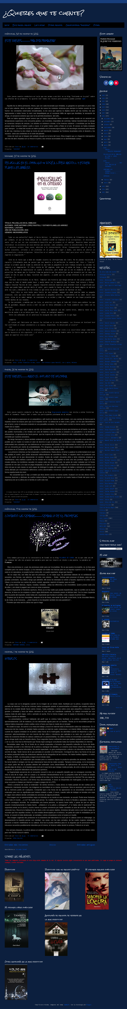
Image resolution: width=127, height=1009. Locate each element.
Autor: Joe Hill (105, 383)
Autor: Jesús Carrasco (107, 380)
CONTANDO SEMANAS (19, 645)
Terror (102, 531)
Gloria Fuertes (115, 696)
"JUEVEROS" (16, 149)
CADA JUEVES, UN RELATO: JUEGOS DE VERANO (115, 595)
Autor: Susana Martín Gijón (109, 497)
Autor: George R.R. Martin (109, 358)
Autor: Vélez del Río (107, 502)
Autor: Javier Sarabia (107, 375)
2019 (104, 107)
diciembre (107, 118)
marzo (106, 145)
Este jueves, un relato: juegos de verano (115, 609)
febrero (107, 179)
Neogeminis (105, 591)
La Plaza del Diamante (109, 694)
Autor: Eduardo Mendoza (108, 341)
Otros (96, 25)
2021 (104, 101)
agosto (106, 130)
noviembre (107, 121)
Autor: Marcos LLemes (107, 447)
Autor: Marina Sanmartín (108, 282)
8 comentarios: (33, 360)
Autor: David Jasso (106, 325)
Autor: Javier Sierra (107, 377)
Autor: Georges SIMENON (108, 361)
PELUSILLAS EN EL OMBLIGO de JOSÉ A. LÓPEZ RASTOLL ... (112, 156)
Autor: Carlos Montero (107, 305)
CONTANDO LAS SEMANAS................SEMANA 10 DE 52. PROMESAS (41, 516)
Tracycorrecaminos (108, 577)
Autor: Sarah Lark (106, 486)
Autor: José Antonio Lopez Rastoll (48, 362)
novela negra (104, 534)
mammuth (66, 1005)
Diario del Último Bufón (110, 647)
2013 (104, 192)
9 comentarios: (33, 642)
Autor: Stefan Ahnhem (107, 491)
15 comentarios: (33, 836)
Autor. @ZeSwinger (106, 280)
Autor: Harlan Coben (107, 364)
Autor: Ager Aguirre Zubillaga (110, 285)
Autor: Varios (104, 499)
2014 (104, 189)
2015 (104, 186)
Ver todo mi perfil (113, 731)
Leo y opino (39, 25)
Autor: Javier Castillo (108, 372)
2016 (104, 116)
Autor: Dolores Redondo (108, 331)
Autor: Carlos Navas (107, 308)
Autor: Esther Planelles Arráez (24, 362)
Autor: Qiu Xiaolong (107, 468)
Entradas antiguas (86, 845)
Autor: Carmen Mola (106, 313)
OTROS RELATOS (17, 838)
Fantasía (103, 513)
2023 (104, 95)
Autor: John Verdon (106, 385)
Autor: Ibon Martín (106, 369)
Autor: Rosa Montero (107, 483)
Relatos (74, 362)
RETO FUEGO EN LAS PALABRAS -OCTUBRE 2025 (115, 637)
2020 (104, 104)
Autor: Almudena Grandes (108, 292)
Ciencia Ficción (105, 505)
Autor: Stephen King (107, 494)
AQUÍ (83, 99)
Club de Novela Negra (107, 507)
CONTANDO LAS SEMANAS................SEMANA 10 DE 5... (112, 171)
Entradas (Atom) (21, 849)
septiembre (108, 127)
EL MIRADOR (105, 619)
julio (106, 133)
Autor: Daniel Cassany (107, 323)
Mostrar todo (119, 707)
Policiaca (103, 523)
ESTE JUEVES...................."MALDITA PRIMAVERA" (30, 40)
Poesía (102, 521)
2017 (104, 113)
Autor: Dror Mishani (107, 336)
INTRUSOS (11, 658)
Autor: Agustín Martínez (108, 290)
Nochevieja (105, 649)
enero (106, 182)
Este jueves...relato (22, 25)
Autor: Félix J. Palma (107, 356)
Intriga (102, 515)
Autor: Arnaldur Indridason (109, 299)
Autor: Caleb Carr (106, 302)
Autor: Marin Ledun (106, 455)
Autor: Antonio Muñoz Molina (110, 295)
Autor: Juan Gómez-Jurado (108, 415)
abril (106, 142)
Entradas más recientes (16, 845)
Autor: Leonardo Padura (108, 432)
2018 (104, 110)
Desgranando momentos (60, 412)
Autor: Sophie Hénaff (107, 489)
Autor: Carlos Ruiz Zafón (108, 310)
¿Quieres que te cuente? (44, 13)
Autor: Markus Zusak (107, 457)
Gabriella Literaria (109, 654)
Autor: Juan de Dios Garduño (110, 422)
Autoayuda (103, 277)
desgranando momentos (109, 665)
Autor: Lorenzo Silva (107, 435)
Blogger (88, 1005)
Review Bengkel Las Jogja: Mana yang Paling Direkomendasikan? (115, 685)
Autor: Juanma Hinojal (107, 427)
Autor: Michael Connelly (108, 460)
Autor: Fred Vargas (106, 353)
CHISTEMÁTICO (114, 621)
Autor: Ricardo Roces (107, 478)
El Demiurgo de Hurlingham (111, 605)
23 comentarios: (33, 499)
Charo (111, 728)
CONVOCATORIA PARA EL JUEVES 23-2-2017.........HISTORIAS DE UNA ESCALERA (115, 767)
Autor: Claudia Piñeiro (108, 316)
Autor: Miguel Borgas (107, 463)
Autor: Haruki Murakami (108, 367)
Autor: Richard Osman (107, 480)
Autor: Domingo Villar (107, 333)
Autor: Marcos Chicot (107, 445)
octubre (107, 124)
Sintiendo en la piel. (109, 680)
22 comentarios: (33, 146)
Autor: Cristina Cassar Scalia (110, 318)
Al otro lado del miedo (108, 272)
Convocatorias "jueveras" (78, 25)
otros (28, 645)
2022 (104, 98)
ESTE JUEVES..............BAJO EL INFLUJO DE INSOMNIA (36, 376)
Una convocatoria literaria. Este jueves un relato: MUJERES (115, 670)
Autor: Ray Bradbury (107, 475)
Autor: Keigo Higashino (108, 429)
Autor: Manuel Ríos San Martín (110, 440)
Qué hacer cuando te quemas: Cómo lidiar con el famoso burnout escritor (111, 658)
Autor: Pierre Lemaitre (108, 465)
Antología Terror (105, 274)
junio (106, 136)
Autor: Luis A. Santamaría (109, 437)
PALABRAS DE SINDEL (67, 558)
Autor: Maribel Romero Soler (110, 450)
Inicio (7, 25)
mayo (106, 139)
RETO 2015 (103, 526)
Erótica (102, 510)
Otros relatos (55, 25)
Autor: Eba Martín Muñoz (108, 339)
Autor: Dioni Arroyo (107, 328)
